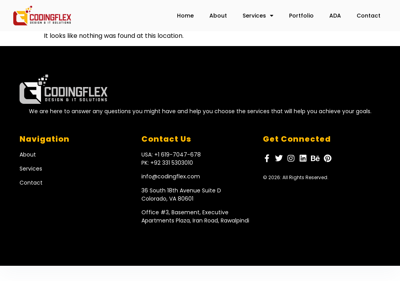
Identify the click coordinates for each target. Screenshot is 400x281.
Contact (368, 16)
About (218, 16)
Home (185, 16)
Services (258, 15)
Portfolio (301, 16)
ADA (335, 16)
